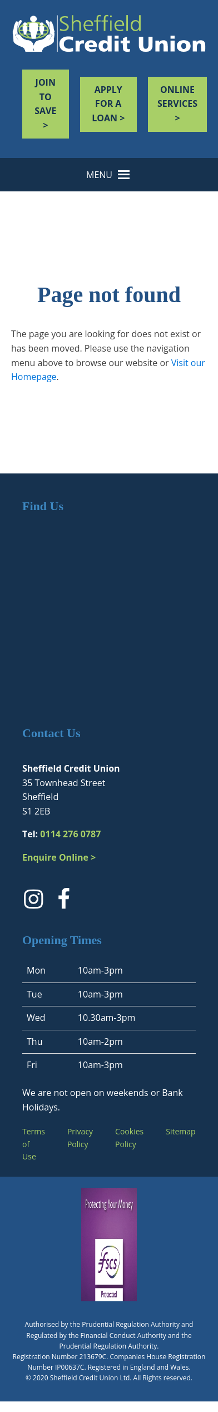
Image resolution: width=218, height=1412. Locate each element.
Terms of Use (33, 1144)
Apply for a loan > (108, 103)
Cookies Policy (129, 1137)
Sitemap (180, 1131)
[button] (99, 174)
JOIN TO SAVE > (45, 103)
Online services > (177, 103)
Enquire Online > (59, 857)
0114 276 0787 (70, 834)
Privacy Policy (80, 1137)
